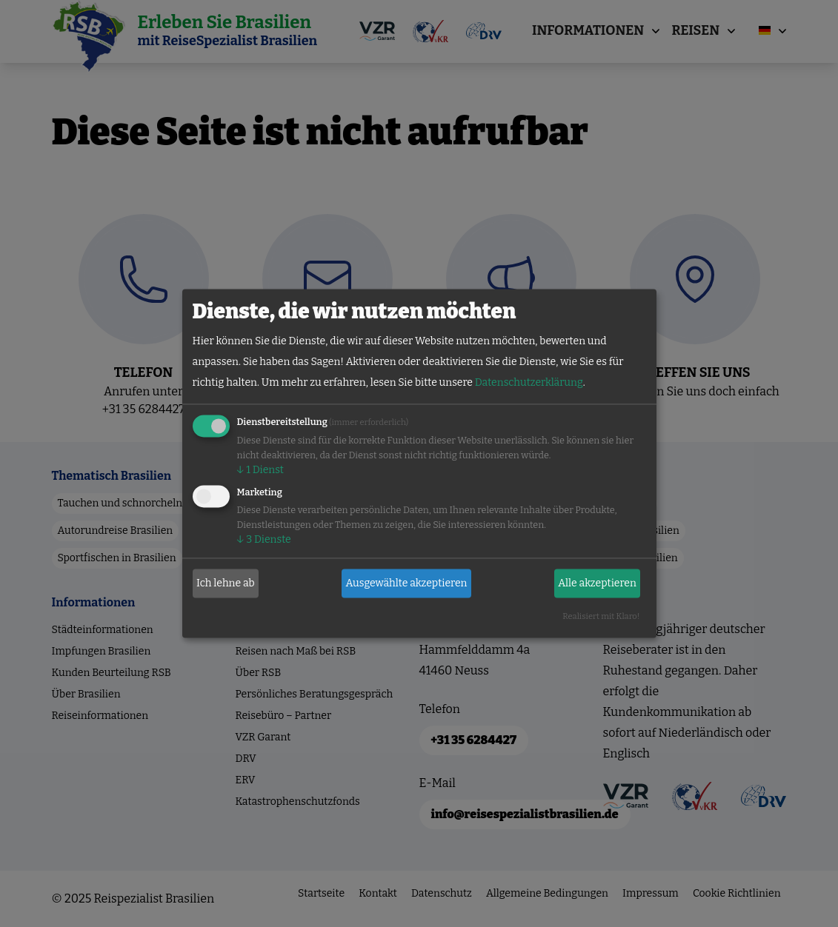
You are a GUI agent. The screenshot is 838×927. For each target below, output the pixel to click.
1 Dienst (260, 470)
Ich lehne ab (225, 583)
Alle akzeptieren (597, 583)
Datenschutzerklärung (529, 383)
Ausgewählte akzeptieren (407, 583)
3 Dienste (264, 540)
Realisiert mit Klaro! (600, 617)
